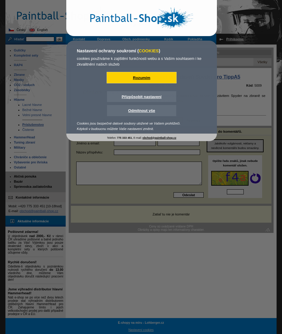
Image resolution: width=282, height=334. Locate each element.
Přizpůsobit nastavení (141, 96)
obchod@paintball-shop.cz (159, 137)
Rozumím (141, 78)
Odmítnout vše (141, 110)
